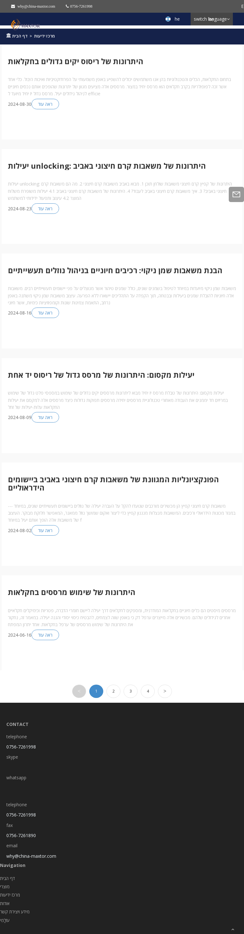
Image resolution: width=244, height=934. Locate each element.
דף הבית (20, 36)
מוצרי (5, 886)
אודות (5, 903)
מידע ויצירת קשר (15, 912)
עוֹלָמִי (5, 920)
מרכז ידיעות (44, 36)
